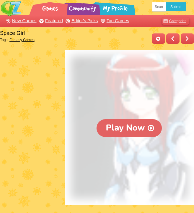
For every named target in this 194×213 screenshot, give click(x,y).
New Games (21, 20)
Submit (175, 7)
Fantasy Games (22, 40)
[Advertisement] (31, 79)
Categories (174, 21)
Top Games (114, 20)
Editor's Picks (81, 20)
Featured (50, 20)
